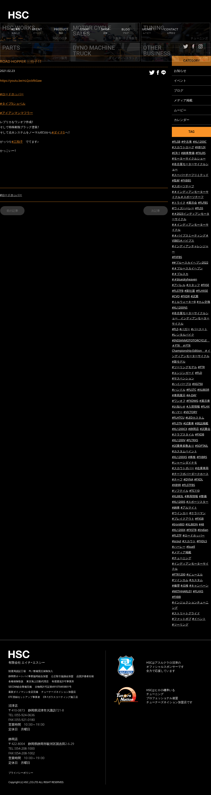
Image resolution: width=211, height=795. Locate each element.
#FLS (175, 329)
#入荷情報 (193, 406)
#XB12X (200, 147)
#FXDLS (202, 541)
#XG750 (197, 384)
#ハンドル (178, 390)
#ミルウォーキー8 (184, 302)
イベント (180, 80)
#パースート (199, 329)
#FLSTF (177, 535)
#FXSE (205, 285)
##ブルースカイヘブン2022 (190, 263)
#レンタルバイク (183, 335)
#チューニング (181, 558)
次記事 (155, 212)
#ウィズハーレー (183, 208)
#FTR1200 (178, 574)
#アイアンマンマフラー (17, 113)
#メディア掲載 (181, 552)
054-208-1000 (25, 748)
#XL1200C (199, 142)
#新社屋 (189, 291)
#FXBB (176, 597)
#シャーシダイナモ (184, 463)
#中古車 (186, 142)
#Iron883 (178, 524)
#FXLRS (201, 153)
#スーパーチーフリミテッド (190, 175)
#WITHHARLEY (182, 591)
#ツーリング (180, 625)
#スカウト (189, 541)
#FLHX (205, 406)
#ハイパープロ (181, 384)
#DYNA (188, 479)
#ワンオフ (178, 401)
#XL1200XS (179, 457)
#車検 (192, 457)
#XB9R (176, 485)
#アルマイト (189, 507)
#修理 (175, 586)
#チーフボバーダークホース (190, 474)
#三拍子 (17, 143)
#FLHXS (198, 591)
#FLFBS (203, 203)
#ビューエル (194, 574)
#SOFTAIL (201, 446)
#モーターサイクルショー (188, 158)
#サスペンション (183, 378)
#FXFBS (177, 257)
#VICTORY (190, 412)
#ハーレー (178, 547)
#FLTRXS (192, 440)
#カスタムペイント (184, 451)
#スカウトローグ (183, 147)
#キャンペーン (199, 586)
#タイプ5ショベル (13, 103)
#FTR (201, 367)
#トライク (178, 203)
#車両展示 (178, 395)
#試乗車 (188, 423)
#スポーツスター (197, 502)
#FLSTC (191, 390)
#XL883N (191, 524)
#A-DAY (191, 395)
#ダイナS (59, 133)
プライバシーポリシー (20, 773)
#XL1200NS (179, 308)
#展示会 (191, 203)
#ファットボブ (181, 619)
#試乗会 (205, 429)
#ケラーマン (197, 513)
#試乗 (194, 296)
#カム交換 (203, 302)
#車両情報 (191, 496)
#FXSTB (191, 530)
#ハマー (177, 412)
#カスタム (196, 580)
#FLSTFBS (188, 485)
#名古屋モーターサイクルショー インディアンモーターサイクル (190, 318)
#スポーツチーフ (183, 186)
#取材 (175, 180)
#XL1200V (178, 440)
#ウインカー (180, 513)
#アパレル (178, 285)
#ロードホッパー (12, 94)
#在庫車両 (202, 468)
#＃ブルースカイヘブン (187, 268)
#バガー (184, 329)
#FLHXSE (202, 291)
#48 (201, 524)
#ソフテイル (180, 491)
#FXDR (185, 296)
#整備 (203, 496)
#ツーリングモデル (184, 367)
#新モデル (178, 362)
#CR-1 (176, 153)
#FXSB (199, 519)
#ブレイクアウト (183, 519)
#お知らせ (178, 406)
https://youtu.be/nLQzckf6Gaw (21, 80)
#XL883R (203, 390)
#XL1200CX (179, 429)
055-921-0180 (25, 720)
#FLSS (199, 208)
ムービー (180, 110)
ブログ (178, 90)
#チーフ (177, 479)
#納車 (175, 507)
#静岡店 (193, 429)
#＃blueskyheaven (184, 279)
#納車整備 (188, 153)
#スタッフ (193, 285)
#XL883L (177, 496)
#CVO (175, 296)
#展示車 (204, 401)
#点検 (184, 586)
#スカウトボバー (183, 468)
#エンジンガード (183, 373)
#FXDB (199, 434)
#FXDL (198, 479)
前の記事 (12, 212)
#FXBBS (186, 180)
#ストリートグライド (186, 613)
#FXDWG (192, 401)
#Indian (203, 530)
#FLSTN (177, 423)
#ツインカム (180, 580)
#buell (190, 547)
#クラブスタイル (183, 434)
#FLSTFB (177, 291)
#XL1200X (178, 530)
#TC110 (194, 491)
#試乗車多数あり (183, 446)
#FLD (198, 373)
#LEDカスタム (194, 418)
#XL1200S (178, 502)
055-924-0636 (25, 715)
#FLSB (176, 142)
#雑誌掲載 (201, 423)
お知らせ (180, 70)
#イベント (199, 619)
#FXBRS (202, 457)
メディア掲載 (183, 100)
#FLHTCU (178, 418)
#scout (176, 541)
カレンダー (181, 120)
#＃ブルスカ (180, 274)
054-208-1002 (25, 753)
